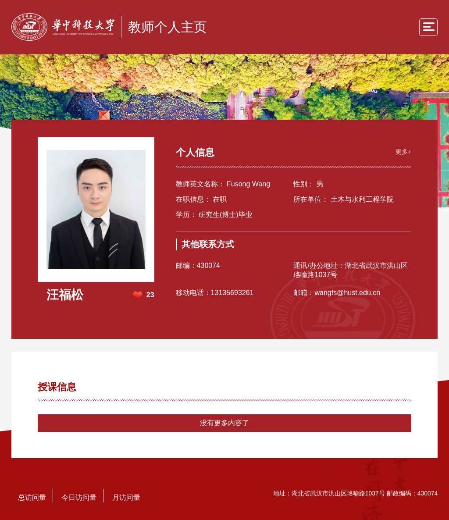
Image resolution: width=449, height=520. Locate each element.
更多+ (403, 151)
